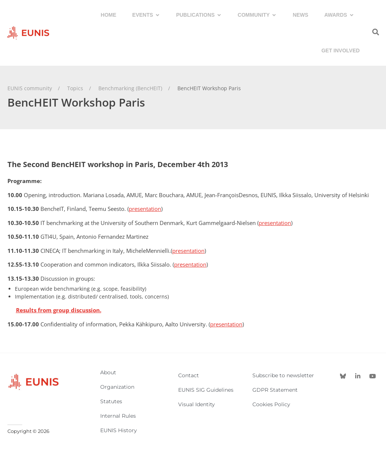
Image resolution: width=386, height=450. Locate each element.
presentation (145, 208)
